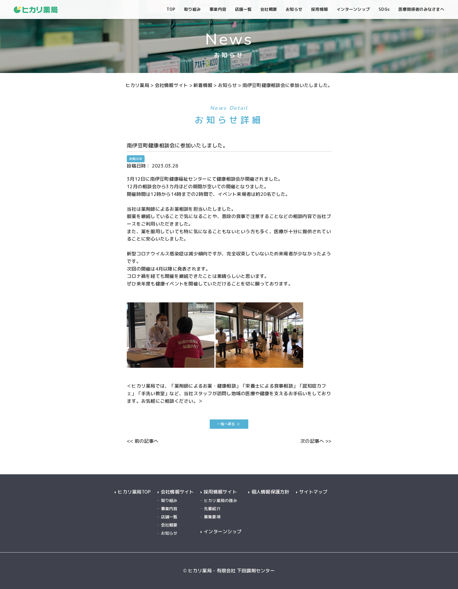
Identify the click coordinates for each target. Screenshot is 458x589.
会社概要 (169, 525)
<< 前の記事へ (142, 441)
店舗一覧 (169, 517)
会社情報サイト (177, 492)
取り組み (169, 500)
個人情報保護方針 (270, 492)
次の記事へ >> (315, 441)
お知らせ (169, 533)
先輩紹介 (212, 508)
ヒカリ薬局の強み (220, 500)
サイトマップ (313, 492)
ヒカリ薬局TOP (134, 492)
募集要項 (212, 517)
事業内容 (169, 508)
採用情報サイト (220, 492)
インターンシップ (223, 532)
